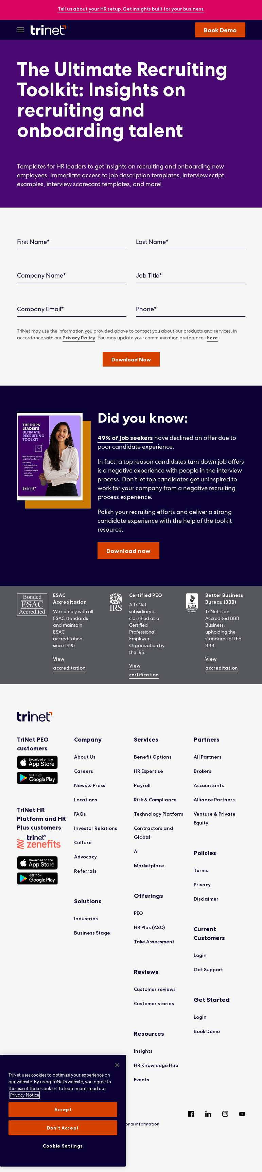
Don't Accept (63, 1128)
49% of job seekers (125, 438)
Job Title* (149, 275)
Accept (63, 1109)
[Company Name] (71, 275)
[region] (63, 1111)
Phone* (146, 309)
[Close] (117, 1065)
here (212, 338)
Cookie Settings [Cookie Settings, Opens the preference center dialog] (63, 1146)
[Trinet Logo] (50, 30)
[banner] (131, 9)
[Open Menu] (20, 30)
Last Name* (152, 242)
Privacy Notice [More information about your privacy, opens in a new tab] (24, 1095)
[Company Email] (71, 309)
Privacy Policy (79, 338)
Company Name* (41, 275)
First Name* (33, 242)
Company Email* (40, 309)
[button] (131, 359)
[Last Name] (190, 242)
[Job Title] (190, 275)
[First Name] (71, 242)
